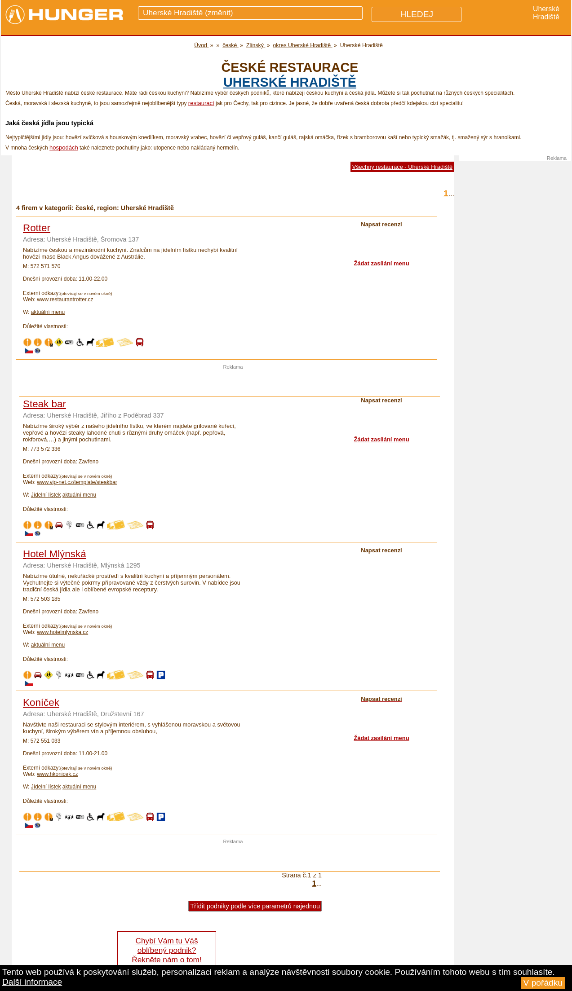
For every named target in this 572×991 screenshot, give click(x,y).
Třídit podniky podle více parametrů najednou (255, 906)
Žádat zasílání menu (381, 263)
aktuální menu (48, 312)
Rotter (36, 227)
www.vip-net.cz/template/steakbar (77, 482)
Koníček (41, 702)
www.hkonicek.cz (57, 774)
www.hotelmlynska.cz (62, 632)
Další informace (32, 982)
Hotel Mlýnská (54, 553)
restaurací (201, 103)
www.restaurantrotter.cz (65, 299)
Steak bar (44, 404)
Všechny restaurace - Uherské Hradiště (402, 166)
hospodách (63, 147)
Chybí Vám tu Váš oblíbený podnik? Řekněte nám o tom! (166, 950)
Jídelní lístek (46, 495)
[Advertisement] (233, 383)
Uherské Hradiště (289, 82)
